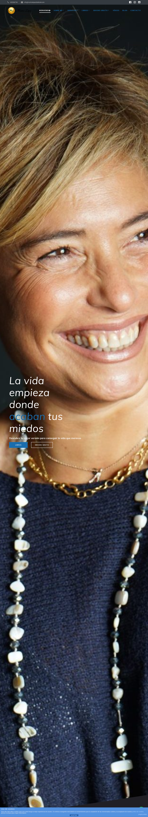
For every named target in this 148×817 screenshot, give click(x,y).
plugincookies (142, 814)
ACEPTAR (74, 815)
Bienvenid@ (45, 10)
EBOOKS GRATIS (42, 445)
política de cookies (138, 811)
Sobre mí (58, 10)
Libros (85, 10)
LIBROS (18, 445)
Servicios (72, 10)
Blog (124, 10)
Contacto (135, 10)
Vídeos (116, 10)
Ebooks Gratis (100, 10)
